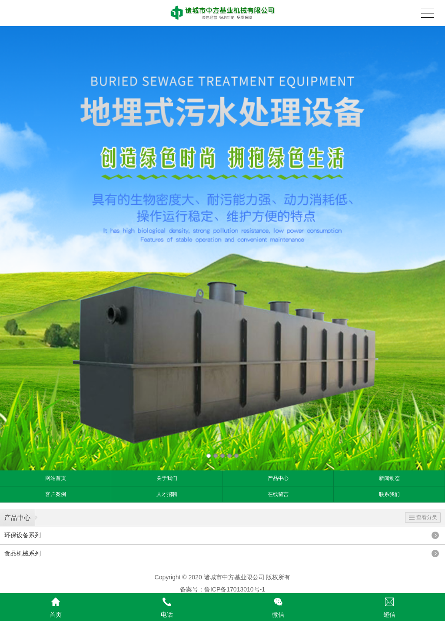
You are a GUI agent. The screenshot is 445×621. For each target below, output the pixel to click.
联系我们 (389, 494)
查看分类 (423, 517)
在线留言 (278, 494)
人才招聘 (166, 494)
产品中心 (278, 478)
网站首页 (55, 478)
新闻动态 (389, 478)
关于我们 (166, 478)
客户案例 (55, 494)
